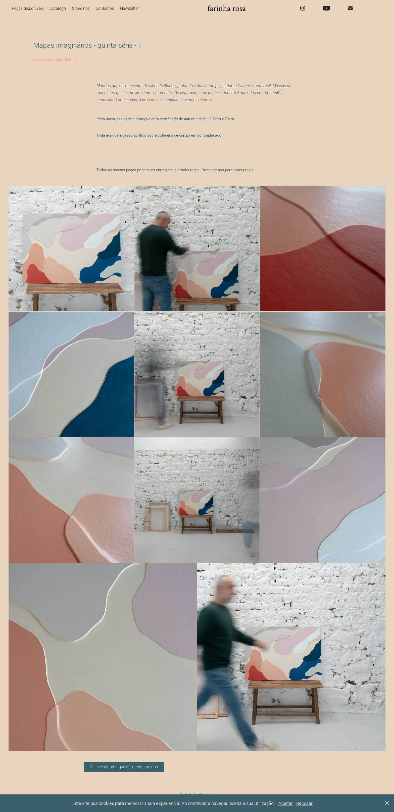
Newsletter (129, 8)
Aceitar (285, 803)
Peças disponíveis (28, 8)
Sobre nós (81, 8)
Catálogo (58, 8)
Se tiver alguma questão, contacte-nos (124, 766)
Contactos (105, 8)
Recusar (304, 803)
